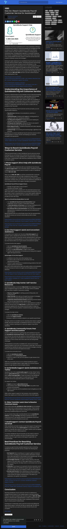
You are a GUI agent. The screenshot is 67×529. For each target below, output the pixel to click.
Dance (47, 12)
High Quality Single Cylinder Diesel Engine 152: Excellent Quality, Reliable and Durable (53, 134)
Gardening (48, 16)
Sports (60, 22)
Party (60, 20)
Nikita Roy (49, 48)
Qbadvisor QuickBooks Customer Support (13, 17)
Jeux (57, 14)
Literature (48, 18)
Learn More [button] (6, 522)
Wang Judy (49, 141)
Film (57, 12)
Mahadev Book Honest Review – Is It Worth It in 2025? (54, 111)
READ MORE (8, 511)
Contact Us (57, 526)
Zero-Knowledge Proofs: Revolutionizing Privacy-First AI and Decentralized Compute (54, 89)
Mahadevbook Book (50, 118)
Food (52, 14)
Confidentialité (51, 526)
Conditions (44, 526)
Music (54, 18)
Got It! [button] (13, 526)
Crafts (56, 10)
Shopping (54, 22)
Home (59, 16)
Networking (49, 20)
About (40, 526)
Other (7, 8)
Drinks (52, 12)
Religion (48, 22)
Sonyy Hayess (49, 96)
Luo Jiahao (49, 72)
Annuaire (62, 526)
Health (54, 16)
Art (47, 10)
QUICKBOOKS (8, 514)
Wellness (54, 24)
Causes (51, 10)
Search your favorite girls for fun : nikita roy (54, 42)
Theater (48, 24)
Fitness (47, 14)
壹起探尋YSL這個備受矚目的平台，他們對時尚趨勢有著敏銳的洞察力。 (54, 63)
